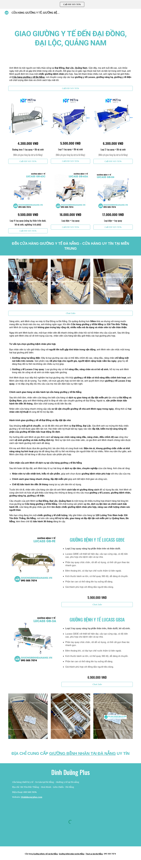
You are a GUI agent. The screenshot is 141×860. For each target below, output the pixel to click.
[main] (70, 38)
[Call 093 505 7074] (70, 88)
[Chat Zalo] (70, 313)
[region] (70, 4)
